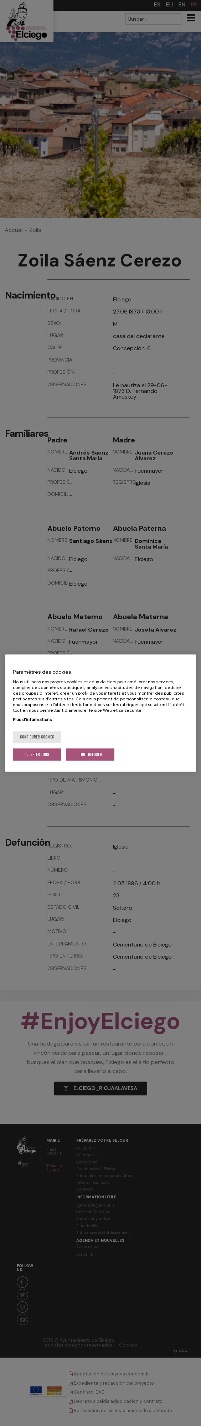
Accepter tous (37, 754)
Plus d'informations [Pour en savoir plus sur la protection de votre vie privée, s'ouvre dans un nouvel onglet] (32, 719)
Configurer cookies (37, 737)
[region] (100, 713)
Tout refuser (90, 754)
